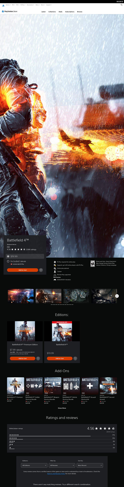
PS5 (13, 5)
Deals (60, 10)
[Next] (117, 294)
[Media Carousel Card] (21, 294)
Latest (43, 10)
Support (48, 5)
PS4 (17, 5)
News (37, 5)
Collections (52, 10)
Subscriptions (69, 10)
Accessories (30, 5)
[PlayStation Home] (3, 5)
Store (42, 5)
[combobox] (34, 463)
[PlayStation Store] (10, 9)
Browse (79, 10)
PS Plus (22, 5)
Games (7, 5)
